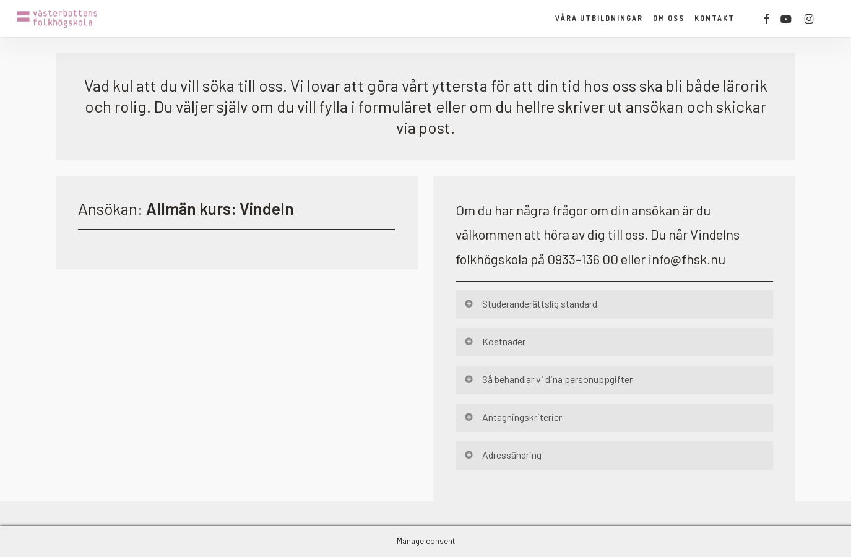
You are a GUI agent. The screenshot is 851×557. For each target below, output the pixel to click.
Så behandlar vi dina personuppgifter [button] (548, 379)
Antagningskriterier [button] (513, 417)
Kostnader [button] (494, 341)
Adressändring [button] (503, 454)
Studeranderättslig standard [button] (530, 303)
